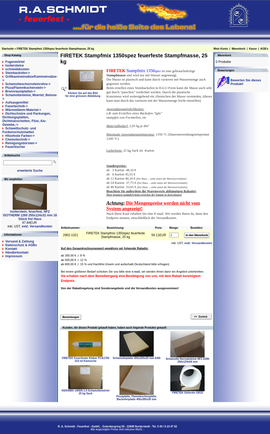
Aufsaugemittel (16, 102)
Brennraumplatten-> (20, 91)
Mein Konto (221, 48)
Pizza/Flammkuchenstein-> (25, 88)
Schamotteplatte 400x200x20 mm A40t (136, 358)
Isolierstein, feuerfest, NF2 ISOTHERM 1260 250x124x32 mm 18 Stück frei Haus (30, 215)
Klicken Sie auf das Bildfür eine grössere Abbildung (84, 93)
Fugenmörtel (15, 62)
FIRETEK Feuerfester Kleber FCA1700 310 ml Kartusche (85, 359)
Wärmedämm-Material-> (23, 110)
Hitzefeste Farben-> (20, 136)
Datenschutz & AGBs (21, 245)
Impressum (13, 256)
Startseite (8, 48)
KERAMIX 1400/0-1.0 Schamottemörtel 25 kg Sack (85, 392)
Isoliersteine (14, 65)
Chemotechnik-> (17, 139)
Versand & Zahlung (19, 241)
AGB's (264, 48)
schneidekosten (17, 69)
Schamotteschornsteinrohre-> (27, 84)
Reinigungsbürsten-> (21, 143)
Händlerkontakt (16, 252)
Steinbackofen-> (17, 73)
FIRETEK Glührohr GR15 (187, 392)
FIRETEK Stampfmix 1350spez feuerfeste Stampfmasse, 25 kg (55, 48)
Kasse (253, 48)
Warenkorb (238, 48)
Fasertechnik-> (16, 106)
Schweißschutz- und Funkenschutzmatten (19, 130)
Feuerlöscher (15, 147)
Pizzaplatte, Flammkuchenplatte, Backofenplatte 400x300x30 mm (136, 398)
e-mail (136, 271)
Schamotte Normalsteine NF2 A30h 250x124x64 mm (187, 360)
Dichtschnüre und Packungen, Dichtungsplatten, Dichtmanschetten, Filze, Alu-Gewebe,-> (26, 119)
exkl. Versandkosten (37, 226)
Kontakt (11, 249)
